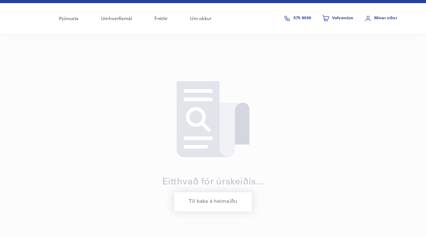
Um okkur (200, 19)
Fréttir (160, 19)
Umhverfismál (116, 19)
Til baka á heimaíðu (213, 201)
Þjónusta (68, 19)
